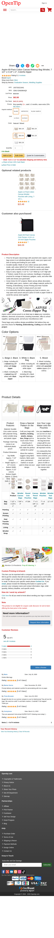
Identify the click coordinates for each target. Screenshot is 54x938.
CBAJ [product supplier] (16, 80)
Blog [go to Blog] (5, 824)
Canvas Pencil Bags (35, 495)
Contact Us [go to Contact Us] (8, 851)
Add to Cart (7, 155)
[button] (16, 111)
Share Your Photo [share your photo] (10, 789)
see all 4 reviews (9, 641)
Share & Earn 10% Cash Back (13, 162)
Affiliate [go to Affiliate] (6, 806)
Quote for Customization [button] (35, 155)
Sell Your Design (10, 817)
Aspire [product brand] (8, 78)
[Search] (42, 10)
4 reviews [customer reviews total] (22, 75)
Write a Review (40, 667)
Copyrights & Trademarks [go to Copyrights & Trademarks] (13, 779)
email (4, 584)
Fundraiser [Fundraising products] (7, 813)
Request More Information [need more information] (39, 622)
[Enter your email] (22, 865)
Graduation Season (21, 82)
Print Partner (8, 810)
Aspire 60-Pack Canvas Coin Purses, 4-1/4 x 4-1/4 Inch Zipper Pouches (27, 237)
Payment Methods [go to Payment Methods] (10, 844)
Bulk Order (19, 155)
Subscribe (47, 865)
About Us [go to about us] (7, 786)
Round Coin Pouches (27, 495)
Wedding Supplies (35, 82)
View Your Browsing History (9, 731)
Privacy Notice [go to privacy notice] (9, 782)
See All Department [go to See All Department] (11, 793)
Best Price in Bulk (9, 165)
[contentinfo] (11, 3)
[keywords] (24, 10)
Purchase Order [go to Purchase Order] (9, 834)
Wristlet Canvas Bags (20, 495)
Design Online (9, 847)
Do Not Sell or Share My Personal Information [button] (18, 875)
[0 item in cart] (49, 10)
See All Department (5, 10)
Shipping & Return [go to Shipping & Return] (10, 841)
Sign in (44, 3)
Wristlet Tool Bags (50, 495)
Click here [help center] (5, 595)
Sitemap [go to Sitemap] (7, 796)
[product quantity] (17, 148)
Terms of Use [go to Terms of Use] (8, 837)
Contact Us (40, 581)
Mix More (17, 107)
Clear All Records (24, 731)
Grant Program (9, 820)
